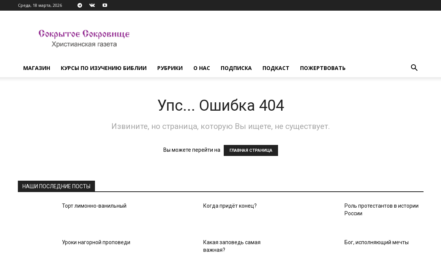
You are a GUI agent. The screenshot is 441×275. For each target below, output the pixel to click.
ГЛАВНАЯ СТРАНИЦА (250, 150)
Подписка (236, 68)
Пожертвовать (323, 68)
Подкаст (275, 68)
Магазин (36, 68)
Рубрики (170, 68)
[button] (414, 68)
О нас (201, 68)
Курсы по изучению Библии (104, 68)
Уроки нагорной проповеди (96, 242)
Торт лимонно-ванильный (94, 206)
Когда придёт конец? (230, 206)
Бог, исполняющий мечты (377, 242)
